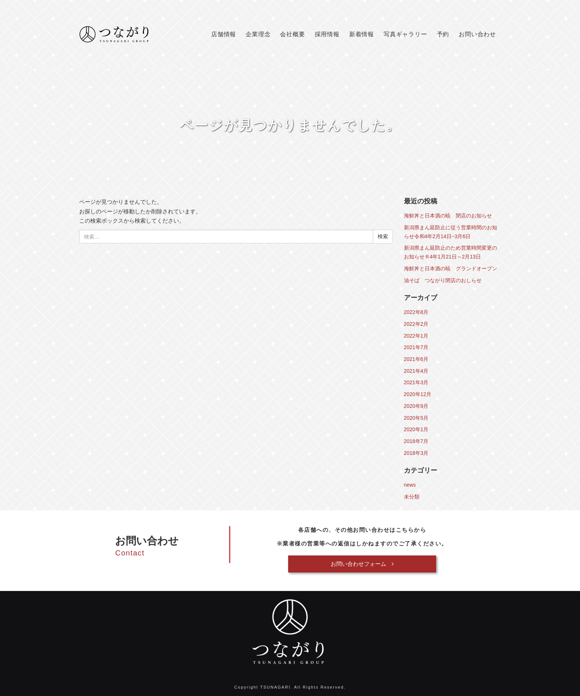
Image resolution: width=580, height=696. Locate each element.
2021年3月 (416, 382)
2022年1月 (416, 336)
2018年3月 (416, 453)
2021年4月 (416, 371)
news (410, 485)
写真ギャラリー (405, 34)
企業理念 (258, 34)
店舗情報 (223, 34)
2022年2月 (416, 324)
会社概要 (292, 34)
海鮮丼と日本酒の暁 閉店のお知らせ (448, 216)
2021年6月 (416, 359)
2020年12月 (418, 394)
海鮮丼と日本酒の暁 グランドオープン (450, 268)
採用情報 (327, 34)
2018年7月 (416, 441)
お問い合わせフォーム (362, 564)
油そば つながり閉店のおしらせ (443, 280)
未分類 (411, 497)
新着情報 (361, 34)
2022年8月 (416, 312)
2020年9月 (416, 406)
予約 (443, 34)
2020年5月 (416, 418)
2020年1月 (416, 429)
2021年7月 (416, 347)
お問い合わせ (477, 34)
